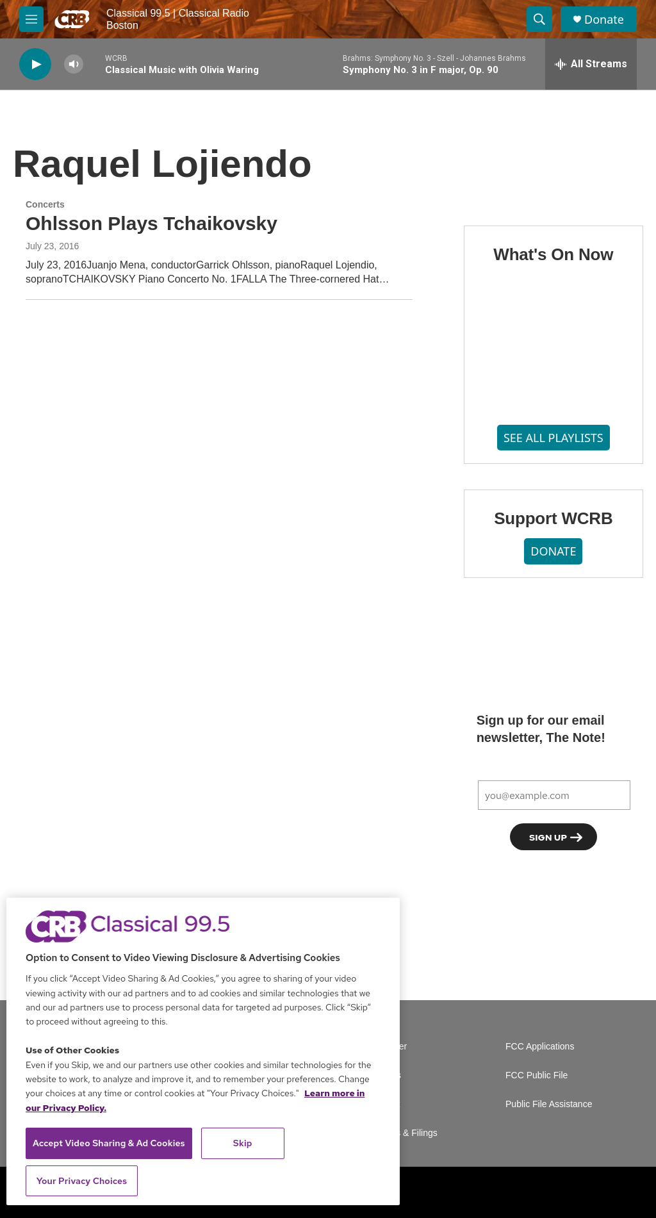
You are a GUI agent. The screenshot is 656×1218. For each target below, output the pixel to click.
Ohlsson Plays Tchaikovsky (151, 223)
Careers (385, 1075)
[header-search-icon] (539, 19)
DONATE (553, 551)
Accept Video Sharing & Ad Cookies (109, 1143)
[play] (35, 64)
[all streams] (591, 64)
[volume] (74, 64)
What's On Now (553, 254)
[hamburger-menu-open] (31, 19)
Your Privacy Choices (82, 1181)
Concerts (45, 204)
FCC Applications (539, 1046)
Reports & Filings (403, 1133)
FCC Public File (536, 1075)
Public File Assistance (548, 1104)
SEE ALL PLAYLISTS (553, 437)
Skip (242, 1143)
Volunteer (388, 1046)
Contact (384, 1104)
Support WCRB (553, 518)
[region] (203, 1051)
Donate (604, 19)
